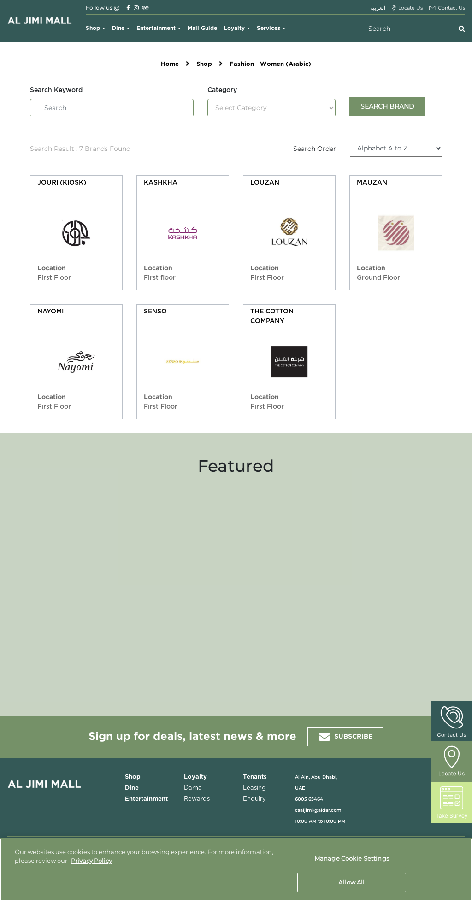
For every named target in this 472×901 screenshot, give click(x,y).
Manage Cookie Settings (351, 858)
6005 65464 (309, 799)
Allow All (351, 881)
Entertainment (156, 28)
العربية (377, 7)
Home (170, 64)
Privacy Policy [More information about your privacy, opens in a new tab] (91, 860)
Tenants (255, 777)
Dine (118, 28)
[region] (236, 869)
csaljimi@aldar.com (318, 810)
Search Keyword (56, 90)
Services (268, 28)
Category (222, 90)
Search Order (314, 148)
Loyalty (234, 28)
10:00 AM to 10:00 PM (320, 821)
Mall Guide (202, 28)
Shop (93, 28)
